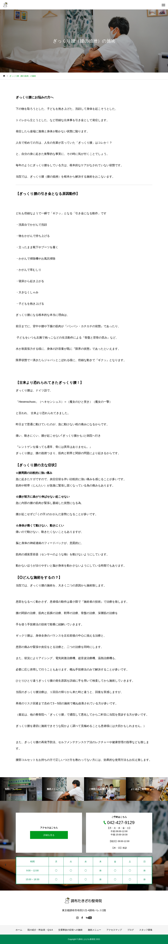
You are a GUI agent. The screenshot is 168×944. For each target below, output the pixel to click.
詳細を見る (48, 835)
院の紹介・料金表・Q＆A (40, 930)
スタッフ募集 (145, 930)
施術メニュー (94, 930)
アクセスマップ (114, 930)
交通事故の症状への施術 (70, 930)
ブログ (130, 930)
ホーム (19, 930)
